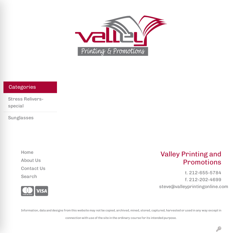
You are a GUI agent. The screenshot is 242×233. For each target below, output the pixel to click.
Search (178, 6)
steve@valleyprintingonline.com (193, 186)
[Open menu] (230, 67)
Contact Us (33, 168)
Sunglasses (21, 117)
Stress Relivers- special (25, 102)
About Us (31, 160)
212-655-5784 (205, 172)
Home (27, 152)
